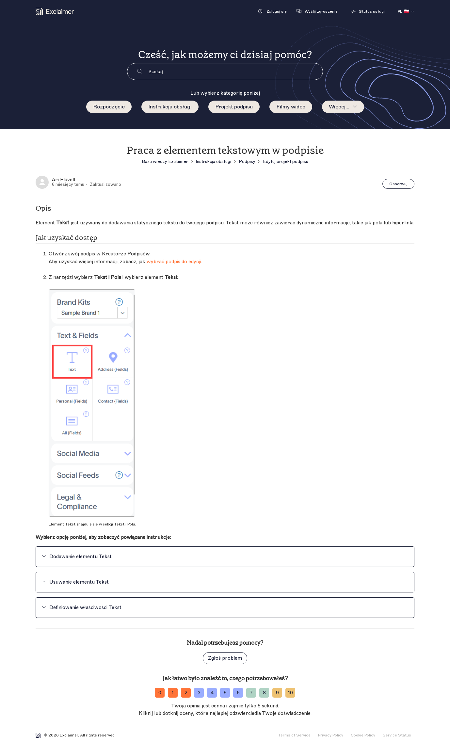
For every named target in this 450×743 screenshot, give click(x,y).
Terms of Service (294, 735)
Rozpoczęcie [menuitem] (109, 106)
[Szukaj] (236, 71)
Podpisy (247, 161)
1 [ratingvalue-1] (173, 692)
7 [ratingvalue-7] (251, 692)
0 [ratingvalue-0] (159, 692)
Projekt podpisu (234, 106)
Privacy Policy (330, 735)
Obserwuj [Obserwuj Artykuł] (398, 184)
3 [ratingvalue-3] (199, 692)
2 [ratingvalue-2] (186, 692)
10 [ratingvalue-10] (290, 692)
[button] (272, 11)
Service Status (397, 735)
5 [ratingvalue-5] (225, 692)
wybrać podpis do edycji (174, 261)
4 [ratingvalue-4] (212, 692)
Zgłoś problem (225, 658)
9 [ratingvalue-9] (277, 692)
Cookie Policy (363, 735)
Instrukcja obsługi (170, 106)
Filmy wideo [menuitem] (290, 106)
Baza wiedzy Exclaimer (165, 161)
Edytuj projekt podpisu (285, 161)
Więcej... (339, 106)
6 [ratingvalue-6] (238, 692)
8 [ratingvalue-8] (264, 692)
